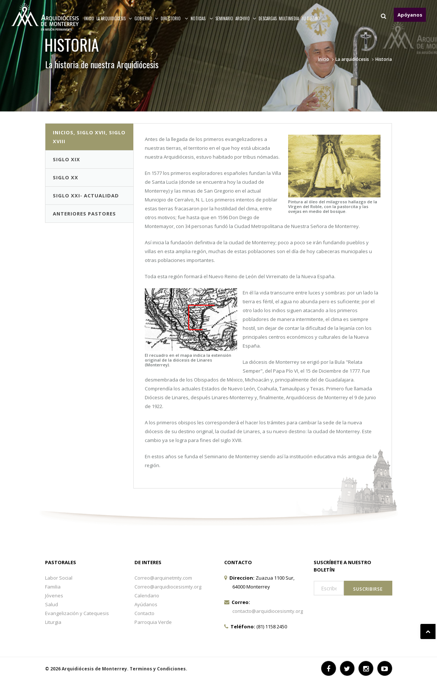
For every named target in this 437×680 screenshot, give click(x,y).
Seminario (224, 18)
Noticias (202, 18)
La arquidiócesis (114, 18)
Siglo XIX (66, 159)
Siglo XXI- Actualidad (86, 195)
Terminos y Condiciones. (158, 669)
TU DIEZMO (310, 18)
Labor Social (58, 577)
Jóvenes (54, 595)
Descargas (268, 18)
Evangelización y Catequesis (77, 613)
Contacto (144, 613)
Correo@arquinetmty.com (163, 577)
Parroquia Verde (153, 622)
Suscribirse (368, 589)
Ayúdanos (145, 604)
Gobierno (146, 18)
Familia (53, 586)
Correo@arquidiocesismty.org (167, 586)
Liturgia (53, 622)
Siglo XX (65, 177)
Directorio (174, 18)
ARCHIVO (245, 18)
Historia (383, 59)
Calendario (146, 595)
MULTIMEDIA (289, 18)
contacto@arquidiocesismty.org (267, 611)
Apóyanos (409, 14)
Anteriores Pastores (84, 213)
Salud (51, 604)
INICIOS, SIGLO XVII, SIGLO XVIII (89, 137)
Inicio (89, 18)
